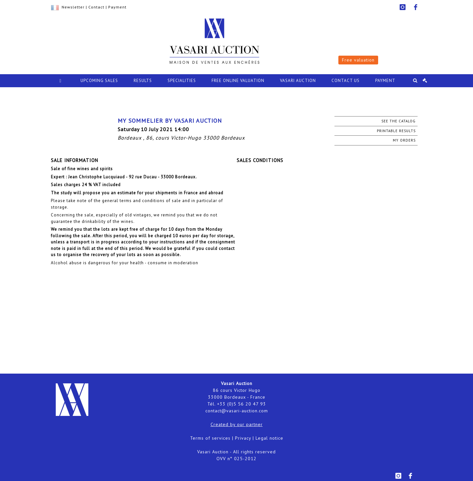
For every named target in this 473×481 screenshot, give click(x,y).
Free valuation (358, 60)
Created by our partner (237, 424)
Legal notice (269, 438)
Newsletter (73, 7)
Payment (117, 7)
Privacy (243, 438)
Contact (96, 7)
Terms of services (210, 438)
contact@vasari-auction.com (236, 411)
